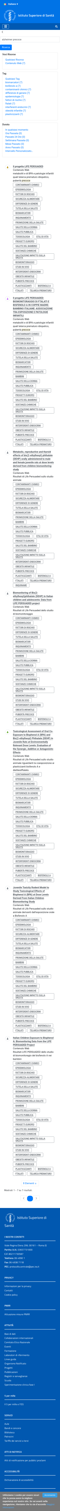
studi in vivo (22, 267)
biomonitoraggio (24, 262)
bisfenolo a (13, 86)
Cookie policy (11, 1294)
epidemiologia (14, 96)
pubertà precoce (24, 281)
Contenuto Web (15, 63)
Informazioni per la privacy (17, 1286)
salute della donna (26, 227)
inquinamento (23, 218)
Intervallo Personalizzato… (19, 151)
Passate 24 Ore (15, 136)
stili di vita (42, 236)
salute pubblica (24, 232)
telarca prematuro (41, 290)
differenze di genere (17, 93)
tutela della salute (26, 208)
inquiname (21, 585)
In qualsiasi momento (16, 129)
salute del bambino (26, 246)
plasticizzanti (14, 114)
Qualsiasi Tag (12, 78)
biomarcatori (13, 82)
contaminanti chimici (18, 89)
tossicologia (22, 236)
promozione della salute (29, 222)
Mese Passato (14, 144)
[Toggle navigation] (5, 26)
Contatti (8, 1290)
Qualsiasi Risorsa (14, 59)
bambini (19, 376)
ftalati (10, 103)
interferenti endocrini (18, 107)
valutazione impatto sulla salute (30, 256)
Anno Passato (14, 147)
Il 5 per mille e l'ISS (14, 1404)
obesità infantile (15, 110)
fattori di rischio (15, 100)
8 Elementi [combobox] (31, 1183)
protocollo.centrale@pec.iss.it (24, 1266)
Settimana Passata (17, 140)
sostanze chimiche (25, 251)
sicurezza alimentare (27, 199)
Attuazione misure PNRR (17, 1314)
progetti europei (24, 241)
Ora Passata (13, 133)
